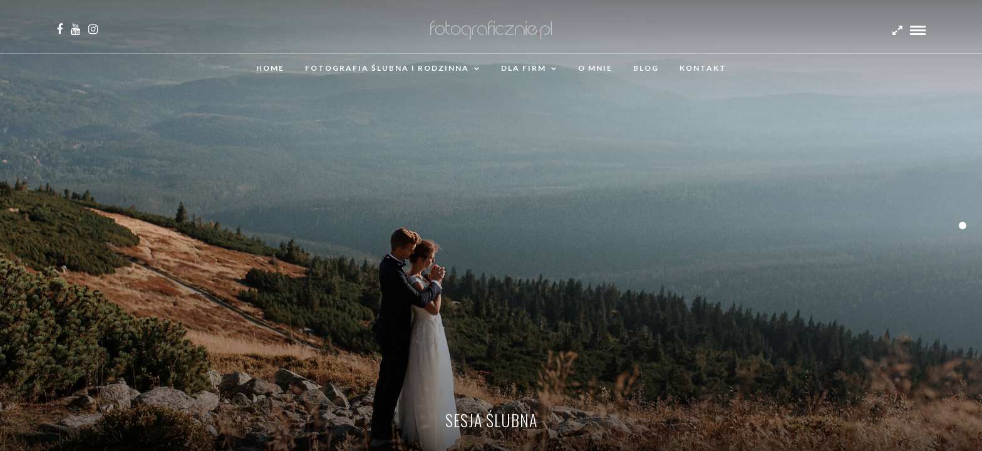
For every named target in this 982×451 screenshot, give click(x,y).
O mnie (595, 68)
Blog (646, 68)
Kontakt (703, 68)
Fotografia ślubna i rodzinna (387, 68)
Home (270, 68)
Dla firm (523, 68)
